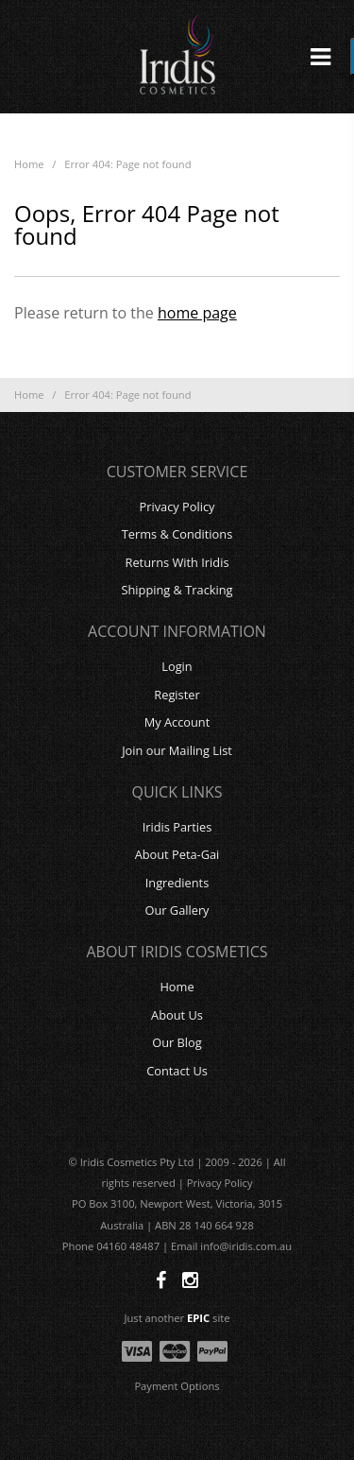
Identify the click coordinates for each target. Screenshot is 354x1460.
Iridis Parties (177, 826)
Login (176, 666)
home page (197, 312)
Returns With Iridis (177, 562)
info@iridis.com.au (246, 1246)
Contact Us (177, 1070)
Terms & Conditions (177, 533)
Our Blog (177, 1042)
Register (176, 694)
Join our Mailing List (177, 750)
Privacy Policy (177, 506)
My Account (177, 721)
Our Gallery (176, 910)
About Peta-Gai (177, 854)
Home (29, 164)
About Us (177, 1014)
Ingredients (177, 882)
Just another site (177, 1318)
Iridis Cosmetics (177, 56)
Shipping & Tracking (176, 589)
